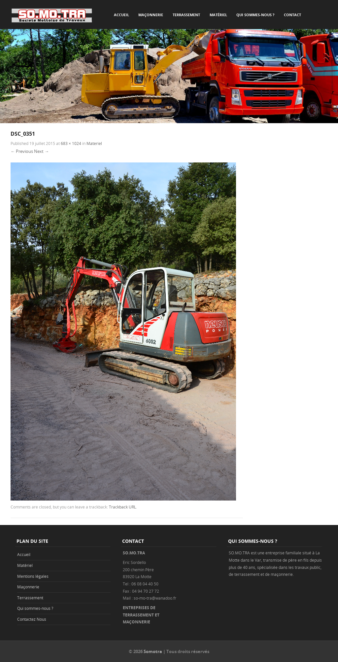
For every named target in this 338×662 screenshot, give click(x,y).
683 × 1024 (71, 143)
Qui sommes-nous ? (255, 14)
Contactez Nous (31, 619)
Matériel (218, 14)
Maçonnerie (150, 14)
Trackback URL (122, 506)
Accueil (121, 14)
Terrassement (186, 14)
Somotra (153, 651)
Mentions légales (33, 576)
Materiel (94, 143)
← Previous (22, 151)
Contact (292, 14)
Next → (41, 151)
